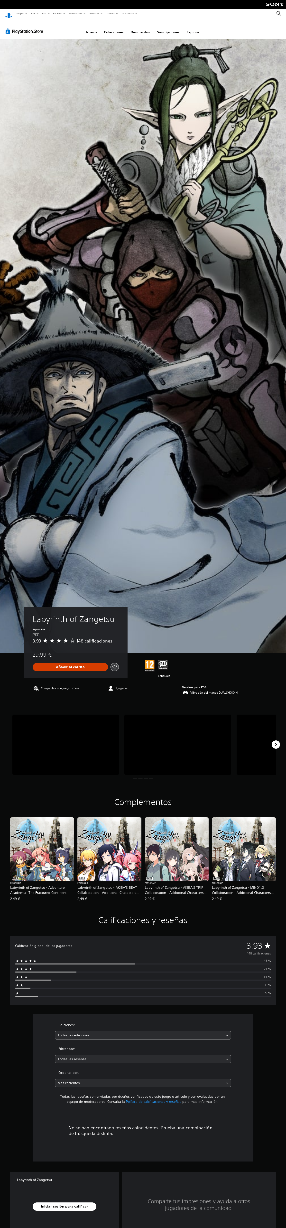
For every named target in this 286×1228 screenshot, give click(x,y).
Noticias (95, 13)
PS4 (44, 13)
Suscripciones (168, 27)
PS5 (33, 13)
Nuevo (91, 27)
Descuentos (140, 27)
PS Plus (57, 13)
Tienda (110, 13)
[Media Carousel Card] (65, 740)
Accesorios (75, 13)
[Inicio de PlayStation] (8, 14)
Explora (193, 27)
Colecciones (114, 27)
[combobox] (143, 1030)
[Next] (276, 740)
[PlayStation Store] (25, 26)
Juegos (19, 13)
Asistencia (127, 13)
